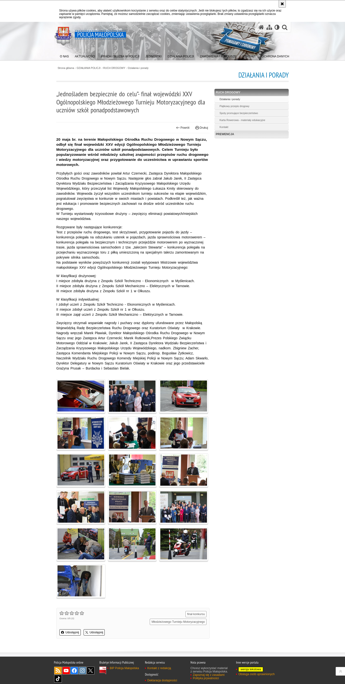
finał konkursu (196, 614)
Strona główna (66, 68)
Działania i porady (138, 68)
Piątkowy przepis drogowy (234, 106)
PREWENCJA (225, 134)
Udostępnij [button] (70, 632)
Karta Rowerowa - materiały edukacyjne (242, 120)
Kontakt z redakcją (159, 668)
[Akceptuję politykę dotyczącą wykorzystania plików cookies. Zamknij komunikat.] (282, 4)
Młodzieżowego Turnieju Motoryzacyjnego (178, 621)
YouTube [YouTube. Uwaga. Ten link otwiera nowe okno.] (66, 670)
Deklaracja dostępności (162, 680)
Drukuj (201, 128)
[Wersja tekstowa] (277, 27)
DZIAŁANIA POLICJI (89, 68)
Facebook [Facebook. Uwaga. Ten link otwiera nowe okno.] (74, 670)
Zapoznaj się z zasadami (208, 675)
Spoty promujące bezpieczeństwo (238, 113)
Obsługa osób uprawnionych (256, 674)
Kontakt (223, 127)
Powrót (183, 128)
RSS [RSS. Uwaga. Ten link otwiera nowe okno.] (58, 670)
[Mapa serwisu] (269, 27)
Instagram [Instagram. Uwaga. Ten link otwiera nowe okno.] (82, 670)
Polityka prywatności (206, 678)
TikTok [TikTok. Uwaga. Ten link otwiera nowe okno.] (58, 679)
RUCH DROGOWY (114, 68)
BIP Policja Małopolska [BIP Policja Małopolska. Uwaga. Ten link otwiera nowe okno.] (124, 668)
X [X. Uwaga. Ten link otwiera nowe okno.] (90, 670)
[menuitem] (64, 55)
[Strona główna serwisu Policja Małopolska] (261, 27)
